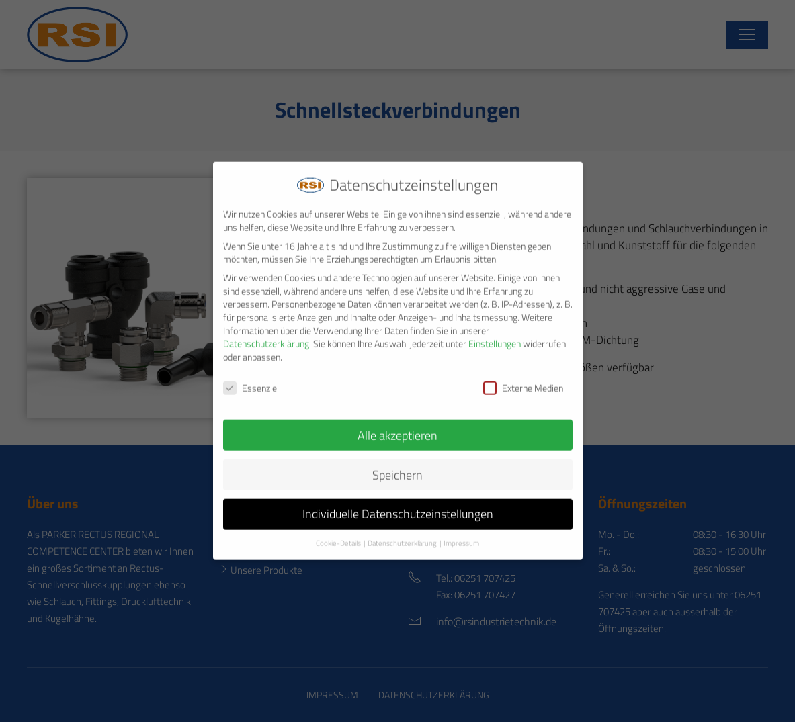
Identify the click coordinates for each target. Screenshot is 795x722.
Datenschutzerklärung (266, 334)
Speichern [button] (397, 465)
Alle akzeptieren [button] (397, 425)
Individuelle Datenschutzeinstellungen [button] (397, 505)
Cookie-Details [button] (338, 534)
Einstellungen (494, 334)
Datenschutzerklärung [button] (402, 534)
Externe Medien (523, 377)
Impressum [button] (461, 534)
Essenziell (252, 377)
